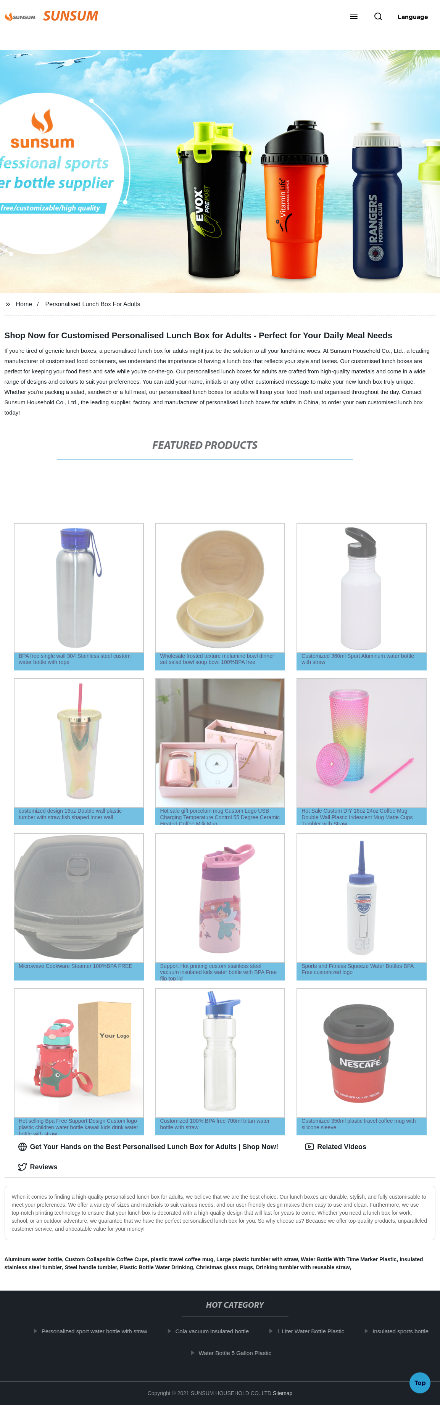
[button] (353, 17)
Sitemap (282, 1393)
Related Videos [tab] (335, 1146)
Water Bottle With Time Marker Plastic (348, 1259)
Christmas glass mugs (224, 1267)
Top (420, 1384)
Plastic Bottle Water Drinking (156, 1267)
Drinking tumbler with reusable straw (303, 1267)
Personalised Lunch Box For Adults (92, 304)
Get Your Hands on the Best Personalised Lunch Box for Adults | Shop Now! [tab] (148, 1146)
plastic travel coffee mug (182, 1259)
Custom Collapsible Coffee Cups (106, 1259)
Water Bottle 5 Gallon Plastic (241, 1352)
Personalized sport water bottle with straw (101, 1331)
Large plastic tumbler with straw (257, 1259)
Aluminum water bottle (33, 1259)
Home (24, 304)
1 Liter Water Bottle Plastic (317, 1331)
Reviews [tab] (38, 1167)
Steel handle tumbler (91, 1267)
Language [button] (413, 16)
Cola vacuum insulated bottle (219, 1331)
